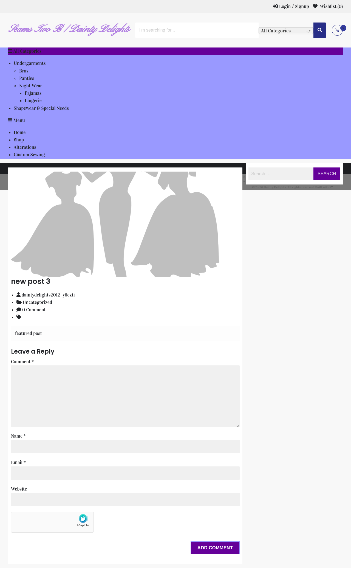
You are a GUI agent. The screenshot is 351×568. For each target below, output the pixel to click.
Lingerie (33, 100)
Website (19, 489)
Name (18, 436)
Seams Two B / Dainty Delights (68, 29)
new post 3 (30, 281)
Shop (19, 140)
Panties (26, 78)
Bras (24, 71)
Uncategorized (37, 302)
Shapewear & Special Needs (41, 108)
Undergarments (30, 63)
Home (20, 132)
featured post (28, 333)
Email (18, 462)
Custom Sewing (29, 155)
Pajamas (33, 93)
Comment (22, 362)
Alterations (25, 147)
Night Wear (30, 86)
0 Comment (34, 310)
